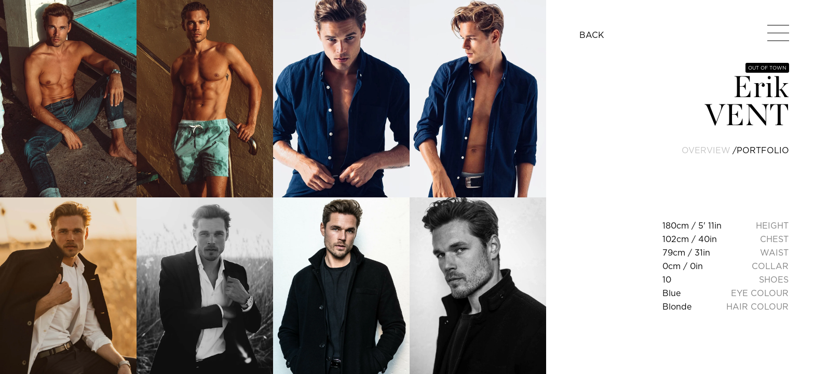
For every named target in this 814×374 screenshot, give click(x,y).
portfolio (763, 150)
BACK (591, 35)
